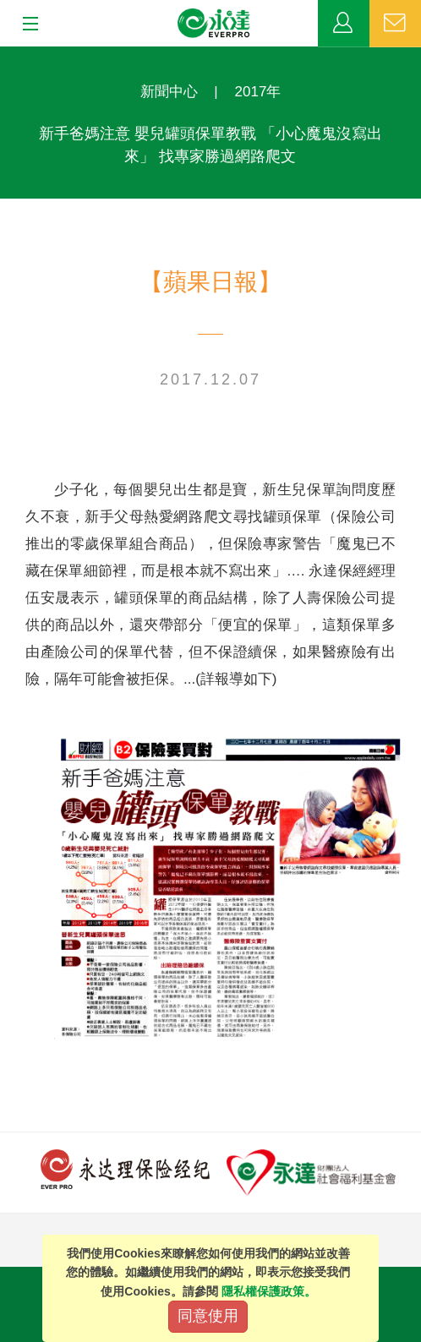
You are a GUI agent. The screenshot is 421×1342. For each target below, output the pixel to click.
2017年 (258, 92)
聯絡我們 (395, 23)
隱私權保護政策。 (268, 1291)
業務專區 (343, 23)
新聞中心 (169, 92)
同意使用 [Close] (208, 1315)
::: (5, 55)
